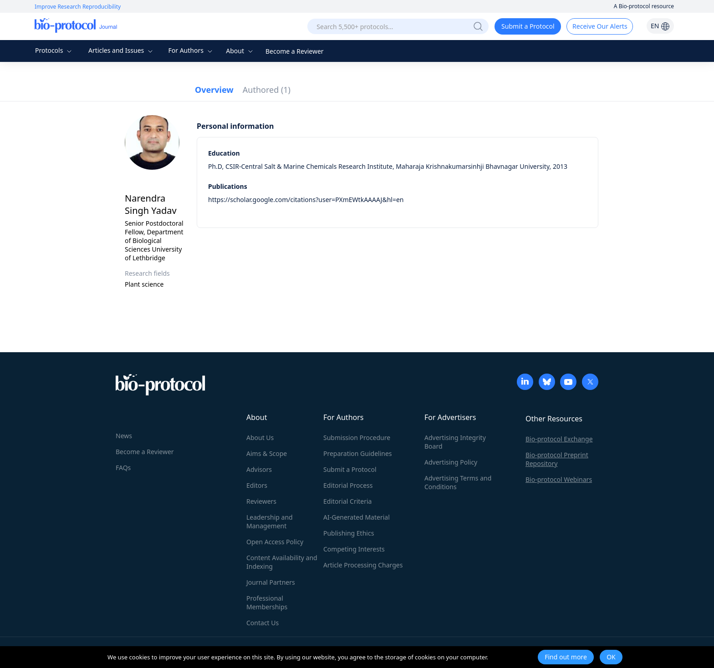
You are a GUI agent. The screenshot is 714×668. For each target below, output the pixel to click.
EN (660, 25)
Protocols (54, 50)
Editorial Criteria (347, 501)
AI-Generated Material (356, 517)
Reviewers (261, 501)
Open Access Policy (274, 541)
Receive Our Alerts (599, 26)
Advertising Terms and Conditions (457, 482)
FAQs (123, 467)
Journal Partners (270, 582)
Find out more (566, 657)
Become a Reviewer (294, 51)
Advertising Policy (450, 462)
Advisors (259, 469)
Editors (256, 485)
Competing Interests (354, 549)
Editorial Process (348, 485)
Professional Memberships (266, 602)
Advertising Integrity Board (455, 441)
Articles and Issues (121, 50)
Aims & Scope (266, 453)
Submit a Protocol (528, 26)
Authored (267, 89)
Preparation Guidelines (357, 453)
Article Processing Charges (363, 565)
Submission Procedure (356, 437)
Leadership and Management (269, 521)
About (240, 50)
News (124, 435)
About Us (260, 437)
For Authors (191, 50)
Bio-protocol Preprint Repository (556, 459)
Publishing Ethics (348, 533)
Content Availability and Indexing (281, 562)
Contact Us (262, 622)
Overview (214, 89)
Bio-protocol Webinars (558, 479)
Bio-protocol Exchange (559, 439)
